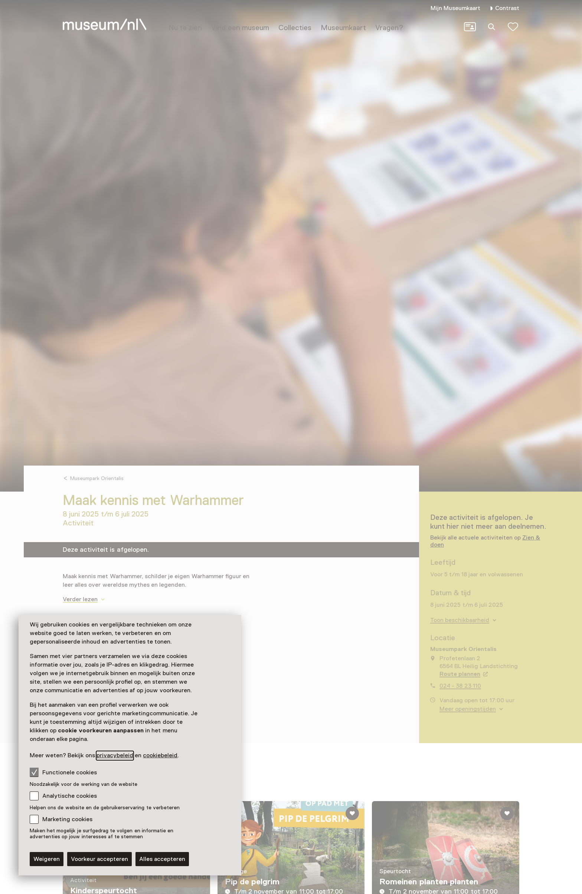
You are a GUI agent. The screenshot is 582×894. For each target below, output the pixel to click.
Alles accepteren (162, 859)
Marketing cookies (67, 819)
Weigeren (46, 859)
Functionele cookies (63, 772)
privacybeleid (115, 755)
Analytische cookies (69, 796)
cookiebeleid (160, 755)
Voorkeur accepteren (99, 859)
